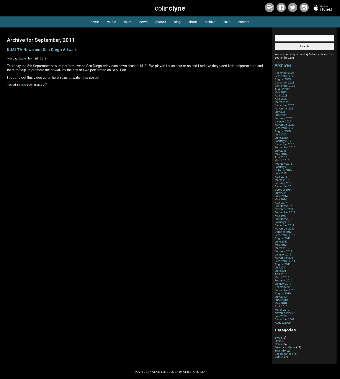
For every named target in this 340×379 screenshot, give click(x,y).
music (111, 22)
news (143, 22)
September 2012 (285, 235)
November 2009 (284, 313)
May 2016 (281, 154)
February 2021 (283, 118)
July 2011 (280, 267)
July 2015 (280, 173)
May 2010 (281, 303)
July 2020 (280, 134)
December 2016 (284, 144)
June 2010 (281, 300)
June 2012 (281, 241)
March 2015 (282, 179)
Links (278, 340)
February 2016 (283, 163)
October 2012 (283, 231)
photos (160, 22)
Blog (278, 337)
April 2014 (281, 202)
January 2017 (283, 141)
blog (177, 22)
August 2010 (283, 293)
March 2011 (282, 277)
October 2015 (283, 170)
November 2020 (284, 124)
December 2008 (284, 319)
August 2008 (283, 322)
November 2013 (284, 209)
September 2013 (285, 212)
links (226, 22)
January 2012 (283, 254)
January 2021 (283, 121)
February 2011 (283, 280)
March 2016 (282, 160)
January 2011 (283, 283)
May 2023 (281, 92)
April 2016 (281, 157)
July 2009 (280, 316)
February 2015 (283, 183)
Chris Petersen (194, 371)
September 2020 (285, 128)
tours (128, 22)
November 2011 (284, 257)
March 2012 (282, 248)
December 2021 (284, 105)
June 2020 (281, 137)
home (95, 22)
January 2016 (283, 167)
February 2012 (283, 251)
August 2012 (283, 238)
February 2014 (283, 205)
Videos (279, 357)
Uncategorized (284, 353)
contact (243, 22)
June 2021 (281, 115)
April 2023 (281, 95)
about (192, 22)
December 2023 (284, 82)
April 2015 (281, 176)
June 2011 (281, 270)
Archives (283, 65)
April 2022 (281, 98)
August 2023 (283, 89)
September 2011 (285, 261)
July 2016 (280, 150)
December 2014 (284, 186)
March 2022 (282, 102)
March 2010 (282, 309)
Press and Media (285, 347)
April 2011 (281, 274)
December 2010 (284, 287)
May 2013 (281, 215)
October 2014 (283, 189)
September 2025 (285, 76)
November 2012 (284, 228)
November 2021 (284, 108)
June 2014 (281, 196)
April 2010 (281, 306)
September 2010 (285, 290)
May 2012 (281, 244)
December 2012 (284, 225)
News (22, 84)
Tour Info (280, 350)
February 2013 (283, 218)
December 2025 (284, 72)
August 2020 (283, 131)
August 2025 (283, 79)
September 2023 (285, 85)
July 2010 (280, 296)
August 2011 (283, 264)
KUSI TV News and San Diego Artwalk (42, 49)
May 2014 (281, 199)
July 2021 (280, 111)
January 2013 (283, 222)
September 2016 (285, 147)
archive (210, 22)
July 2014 (280, 192)
